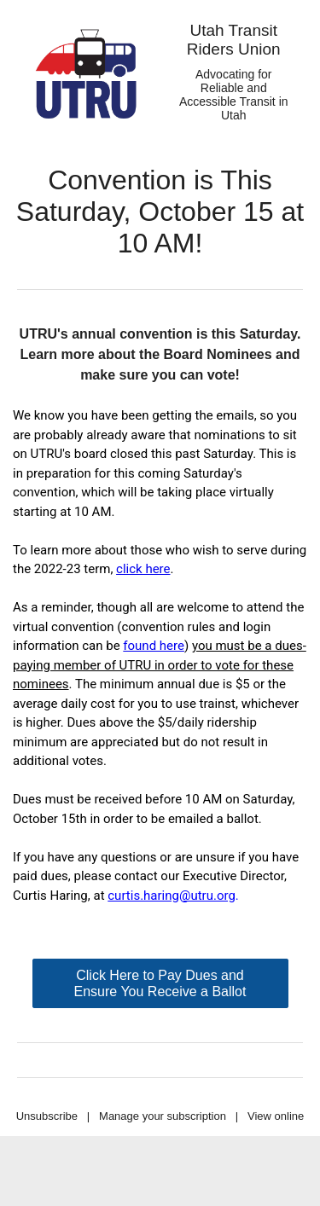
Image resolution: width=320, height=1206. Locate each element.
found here (153, 645)
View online (275, 1116)
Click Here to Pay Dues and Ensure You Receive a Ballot (160, 983)
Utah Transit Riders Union (234, 39)
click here (143, 569)
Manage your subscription (162, 1116)
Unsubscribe (47, 1116)
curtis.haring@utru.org (172, 895)
